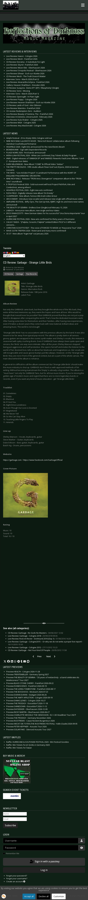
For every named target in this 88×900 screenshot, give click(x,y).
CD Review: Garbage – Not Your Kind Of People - (37, 650)
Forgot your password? (16, 875)
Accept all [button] (29, 896)
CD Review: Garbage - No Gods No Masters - (35, 633)
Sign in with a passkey (44, 861)
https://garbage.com (12, 460)
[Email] (15, 819)
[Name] (15, 814)
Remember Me (12, 853)
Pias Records (31, 274)
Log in (44, 870)
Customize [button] (59, 896)
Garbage (19, 274)
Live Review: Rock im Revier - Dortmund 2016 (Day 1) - (39, 638)
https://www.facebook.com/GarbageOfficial (42, 460)
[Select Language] (14, 255)
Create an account (15, 881)
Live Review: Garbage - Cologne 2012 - (32, 647)
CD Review (8, 274)
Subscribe (10, 825)
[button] (5, 661)
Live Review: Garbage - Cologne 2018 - (32, 635)
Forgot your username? (16, 878)
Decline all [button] (43, 896)
